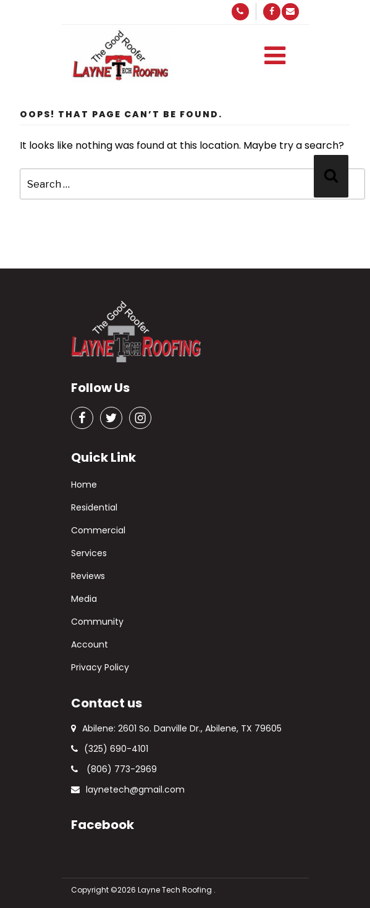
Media (84, 599)
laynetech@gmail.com (128, 789)
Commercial (98, 530)
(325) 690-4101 (109, 749)
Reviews (88, 576)
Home (84, 484)
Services (89, 553)
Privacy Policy (100, 667)
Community (97, 621)
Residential (94, 507)
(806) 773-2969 (114, 769)
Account (89, 644)
